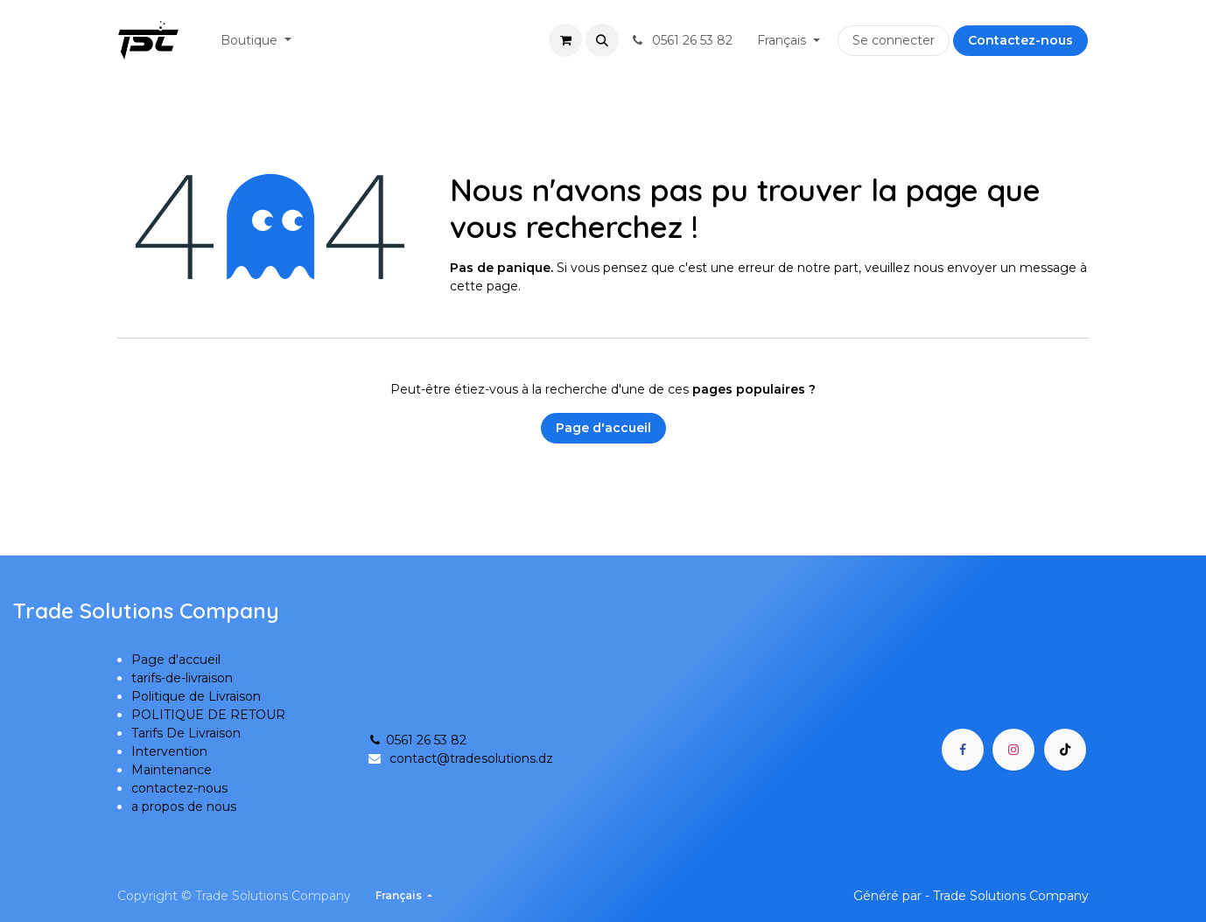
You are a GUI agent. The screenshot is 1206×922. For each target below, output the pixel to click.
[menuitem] (256, 40)
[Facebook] (963, 750)
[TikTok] (1065, 750)
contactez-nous (179, 788)
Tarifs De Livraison (186, 733)
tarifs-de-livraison (182, 678)
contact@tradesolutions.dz (471, 758)
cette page (484, 286)
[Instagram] (1013, 750)
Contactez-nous (1020, 40)
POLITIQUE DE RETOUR (208, 715)
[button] (602, 40)
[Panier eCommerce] (565, 40)
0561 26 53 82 (416, 740)
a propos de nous (183, 806)
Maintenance (171, 770)
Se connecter (893, 40)
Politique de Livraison (196, 696)
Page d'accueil (603, 428)
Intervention (169, 751)
